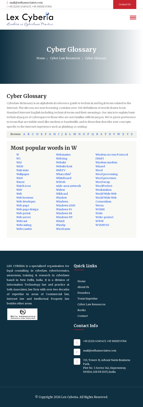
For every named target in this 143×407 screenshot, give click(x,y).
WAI (19, 162)
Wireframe (63, 229)
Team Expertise (87, 298)
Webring (61, 158)
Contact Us (125, 4)
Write (99, 213)
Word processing (107, 174)
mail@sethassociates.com (25, 2)
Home (41, 58)
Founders (83, 292)
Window (61, 197)
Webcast (21, 221)
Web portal (23, 213)
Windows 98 (64, 213)
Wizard (100, 166)
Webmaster (63, 154)
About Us (83, 287)
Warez (20, 182)
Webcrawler (24, 229)
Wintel (60, 221)
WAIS (19, 166)
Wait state (22, 170)
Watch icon (23, 186)
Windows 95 (64, 209)
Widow (60, 189)
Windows (62, 201)
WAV (19, 189)
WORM (100, 209)
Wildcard (62, 193)
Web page (22, 205)
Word (99, 170)
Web (19, 193)
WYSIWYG (102, 225)
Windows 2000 (65, 205)
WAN (19, 178)
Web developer (26, 201)
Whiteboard (63, 178)
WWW (100, 221)
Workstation (104, 189)
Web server (23, 217)
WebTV (60, 170)
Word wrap (103, 182)
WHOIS (61, 182)
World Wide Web (106, 193)
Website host (64, 166)
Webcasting (24, 225)
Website (61, 162)
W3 (18, 158)
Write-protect (104, 217)
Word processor (106, 178)
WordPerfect (104, 186)
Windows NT (64, 217)
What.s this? (63, 174)
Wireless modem (106, 162)
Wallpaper (22, 174)
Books (81, 310)
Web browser (25, 197)
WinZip (60, 225)
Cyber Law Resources (66, 58)
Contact (82, 316)
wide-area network (68, 186)
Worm (100, 205)
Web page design (27, 209)
